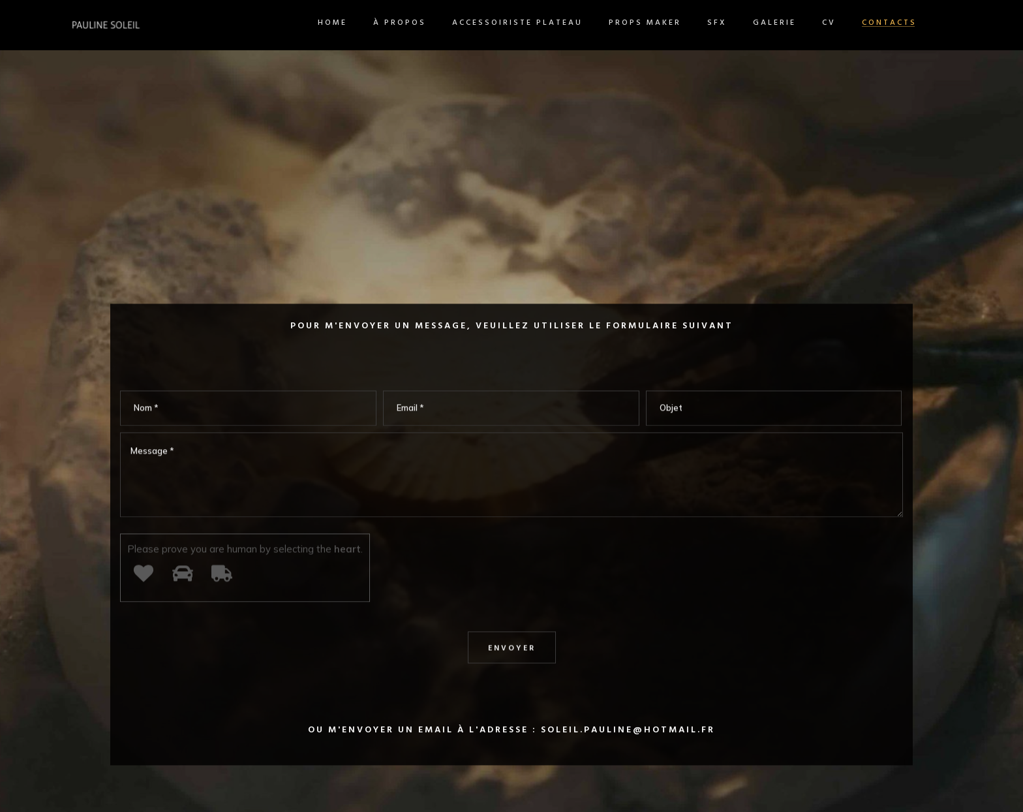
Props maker (594, 22)
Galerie (724, 22)
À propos (349, 22)
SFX (667, 22)
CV (779, 22)
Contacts (839, 22)
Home (282, 22)
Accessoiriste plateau (467, 22)
